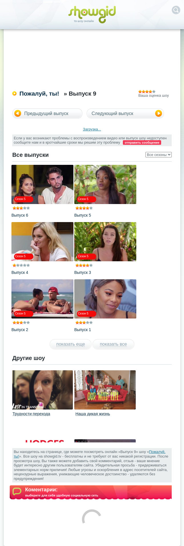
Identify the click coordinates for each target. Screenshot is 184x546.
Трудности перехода (31, 414)
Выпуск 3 (82, 272)
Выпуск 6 (19, 215)
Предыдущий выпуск (46, 113)
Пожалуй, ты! (39, 93)
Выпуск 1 (82, 329)
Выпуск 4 (19, 272)
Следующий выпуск (112, 113)
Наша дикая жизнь (92, 414)
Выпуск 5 (82, 215)
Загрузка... (92, 129)
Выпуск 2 (19, 329)
